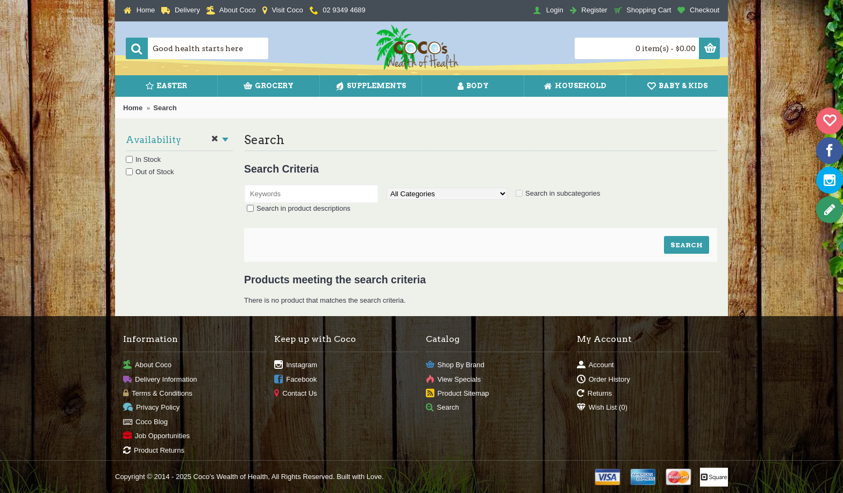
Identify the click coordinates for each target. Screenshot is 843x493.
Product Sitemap (457, 393)
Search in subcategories (562, 193)
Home (132, 108)
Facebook (295, 379)
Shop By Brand (455, 365)
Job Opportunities (156, 436)
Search (164, 108)
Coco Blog (145, 421)
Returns (594, 393)
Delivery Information (160, 379)
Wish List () (602, 407)
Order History (603, 379)
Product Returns (153, 450)
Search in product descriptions (303, 208)
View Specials (453, 379)
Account (595, 365)
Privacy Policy (151, 407)
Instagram (295, 365)
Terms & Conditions (157, 393)
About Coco (147, 365)
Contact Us (295, 393)
